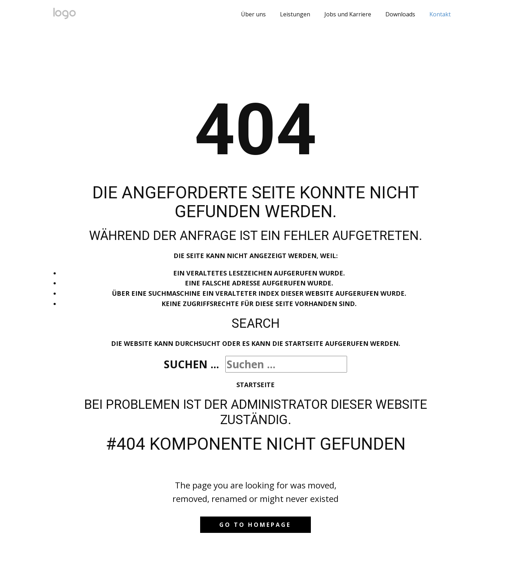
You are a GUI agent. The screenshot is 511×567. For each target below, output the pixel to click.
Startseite (255, 384)
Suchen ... (191, 364)
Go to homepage (255, 525)
